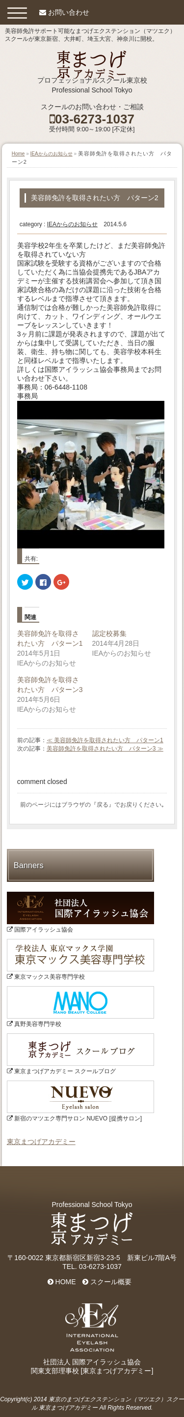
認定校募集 (109, 633)
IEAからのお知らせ (51, 153)
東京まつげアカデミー (41, 1142)
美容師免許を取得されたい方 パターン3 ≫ (105, 748)
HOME (62, 1282)
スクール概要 (106, 1282)
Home (18, 153)
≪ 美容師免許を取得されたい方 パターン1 (105, 740)
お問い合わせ (68, 12)
